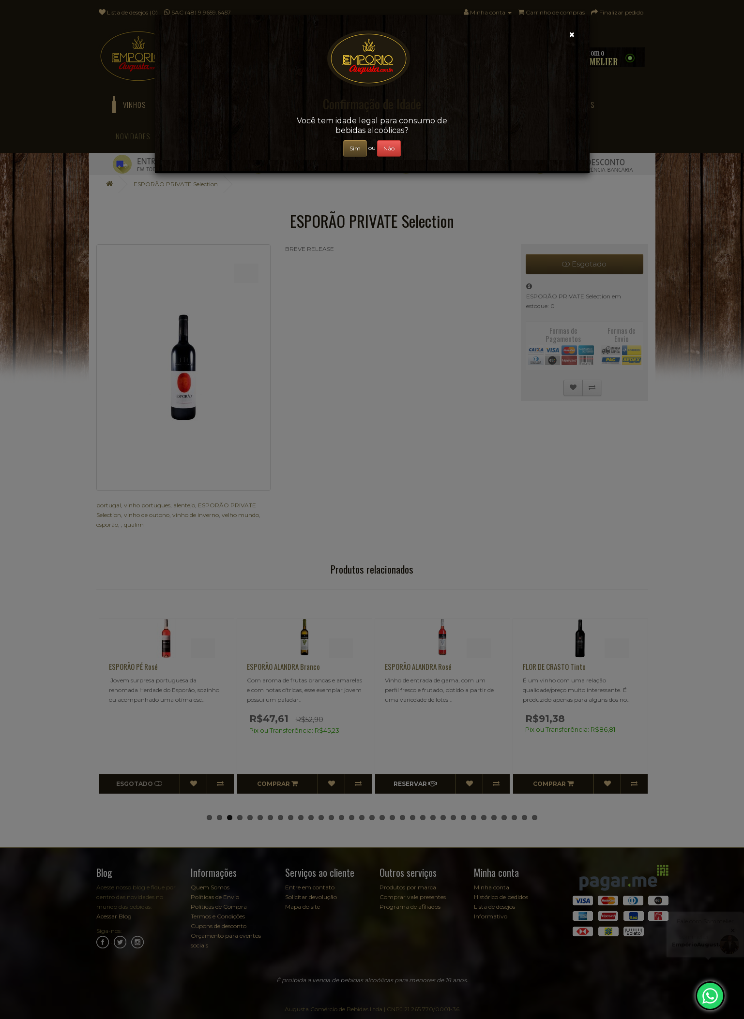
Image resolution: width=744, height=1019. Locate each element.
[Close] (572, 35)
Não (389, 148)
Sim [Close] (355, 148)
